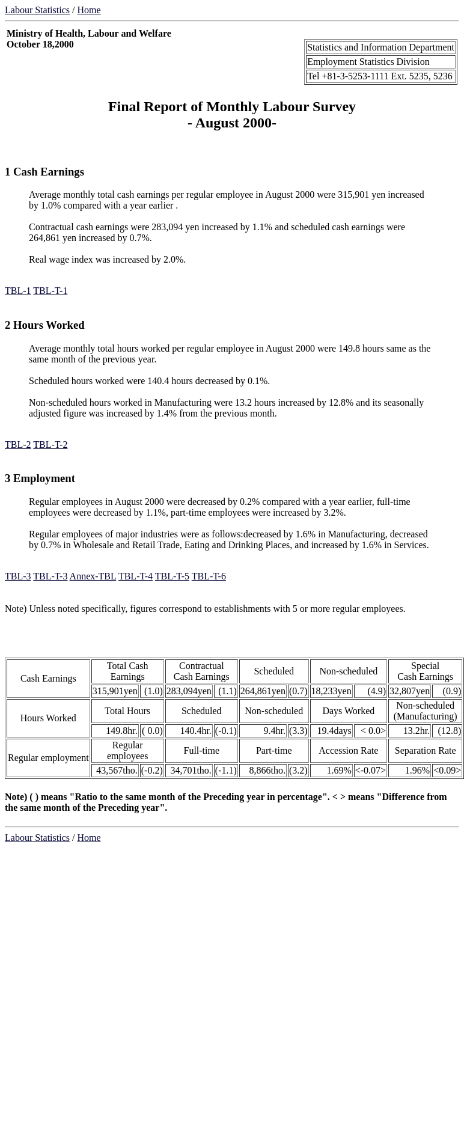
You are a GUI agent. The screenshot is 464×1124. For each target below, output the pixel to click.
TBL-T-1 (50, 291)
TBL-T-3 (50, 576)
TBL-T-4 (135, 576)
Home (88, 10)
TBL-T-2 (50, 444)
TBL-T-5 (172, 576)
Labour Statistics (37, 10)
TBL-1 (18, 291)
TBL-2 (18, 444)
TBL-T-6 (209, 576)
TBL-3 (18, 576)
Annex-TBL (93, 576)
